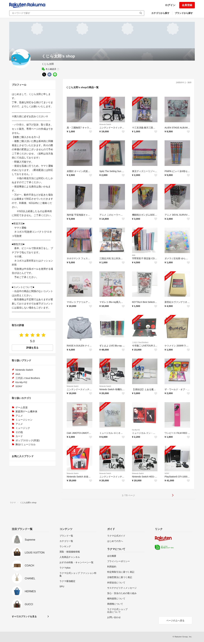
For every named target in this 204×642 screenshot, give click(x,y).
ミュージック (23, 428)
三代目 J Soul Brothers (140, 342)
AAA (133, 255)
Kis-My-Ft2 (136, 430)
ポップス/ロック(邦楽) (28, 440)
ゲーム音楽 (22, 407)
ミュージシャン (24, 419)
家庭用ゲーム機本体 (26, 411)
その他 (19, 432)
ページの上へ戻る (175, 620)
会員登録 (187, 5)
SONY (167, 473)
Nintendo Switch (105, 124)
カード (19, 436)
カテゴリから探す (160, 13)
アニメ (19, 415)
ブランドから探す (184, 13)
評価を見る (32, 347)
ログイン (170, 5)
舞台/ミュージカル (26, 444)
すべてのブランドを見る (24, 616)
